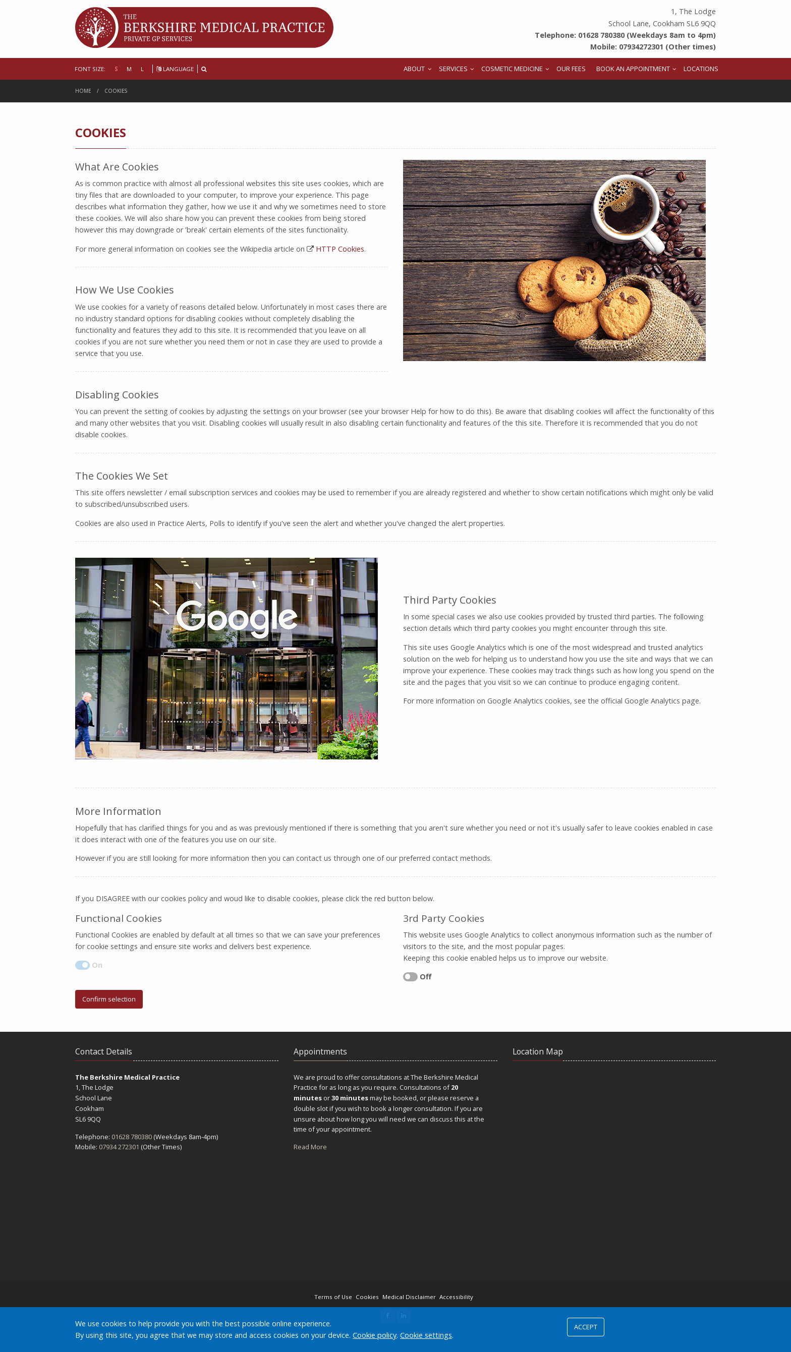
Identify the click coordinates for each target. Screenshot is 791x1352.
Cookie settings (426, 1335)
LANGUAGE (175, 69)
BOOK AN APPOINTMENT (633, 68)
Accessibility (456, 1297)
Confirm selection (109, 999)
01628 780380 (131, 1136)
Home (83, 90)
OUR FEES (571, 68)
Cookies (115, 90)
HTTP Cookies (340, 249)
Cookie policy (375, 1335)
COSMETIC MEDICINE (512, 68)
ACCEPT (585, 1326)
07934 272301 (119, 1146)
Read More (310, 1146)
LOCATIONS (701, 68)
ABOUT (414, 68)
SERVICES (453, 68)
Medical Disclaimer (409, 1297)
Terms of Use (333, 1297)
